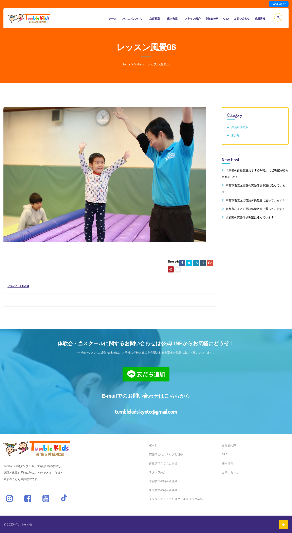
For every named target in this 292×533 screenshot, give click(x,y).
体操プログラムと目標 (163, 463)
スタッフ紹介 (192, 18)
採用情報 (260, 18)
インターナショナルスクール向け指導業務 (176, 499)
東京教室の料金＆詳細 (163, 490)
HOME (152, 445)
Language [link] (279, 3)
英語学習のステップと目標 (166, 454)
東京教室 (173, 18)
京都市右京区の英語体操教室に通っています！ (255, 200)
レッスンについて (132, 18)
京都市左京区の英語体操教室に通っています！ (255, 208)
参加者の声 (211, 18)
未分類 (235, 135)
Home (126, 64)
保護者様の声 (239, 127)
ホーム (112, 18)
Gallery (139, 64)
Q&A (226, 18)
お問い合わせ (242, 18)
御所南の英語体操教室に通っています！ (251, 217)
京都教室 (155, 18)
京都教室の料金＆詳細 (163, 481)
